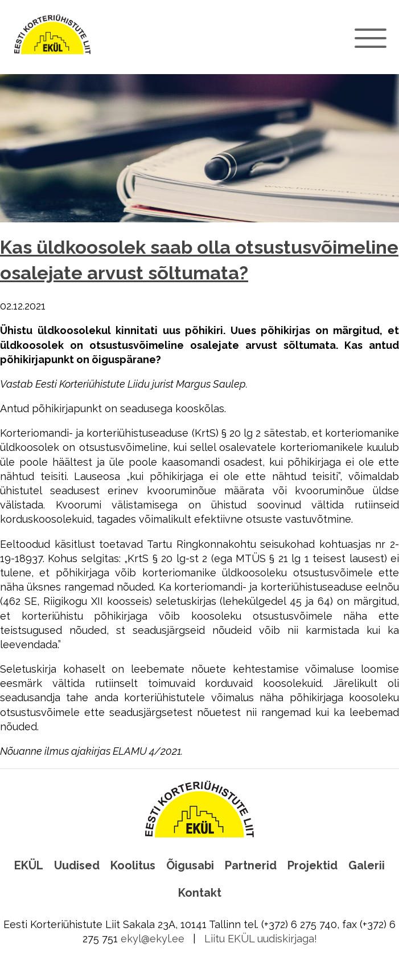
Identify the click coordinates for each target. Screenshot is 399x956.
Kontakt (199, 893)
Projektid (312, 865)
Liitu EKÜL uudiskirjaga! (260, 939)
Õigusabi (190, 865)
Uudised (77, 865)
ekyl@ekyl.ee (152, 939)
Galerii (366, 865)
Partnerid (251, 865)
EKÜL (28, 865)
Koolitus (132, 865)
